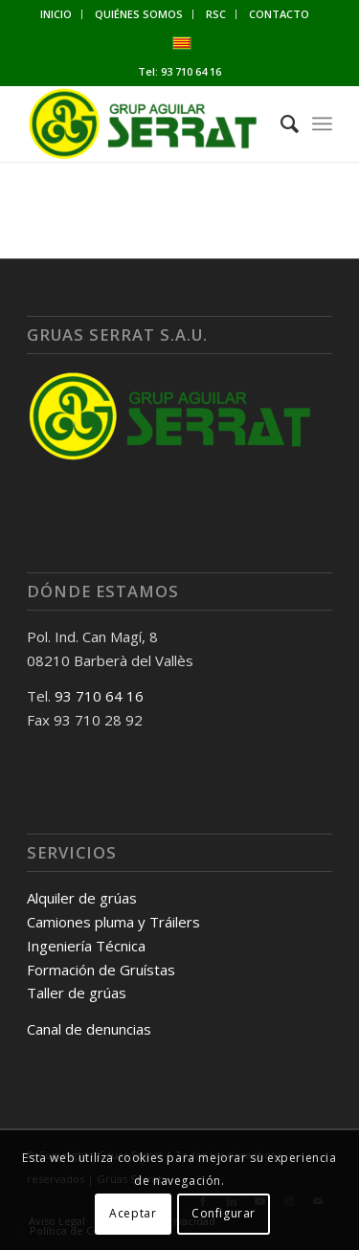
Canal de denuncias (89, 1028)
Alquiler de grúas (82, 897)
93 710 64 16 (191, 71)
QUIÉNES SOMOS (139, 14)
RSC (216, 14)
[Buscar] (280, 123)
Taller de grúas (76, 992)
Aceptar (132, 1213)
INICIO (56, 14)
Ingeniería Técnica (86, 945)
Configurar (223, 1213)
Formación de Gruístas (101, 969)
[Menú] (322, 123)
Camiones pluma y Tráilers (113, 921)
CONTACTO (279, 14)
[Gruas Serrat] (149, 123)
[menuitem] (56, 14)
